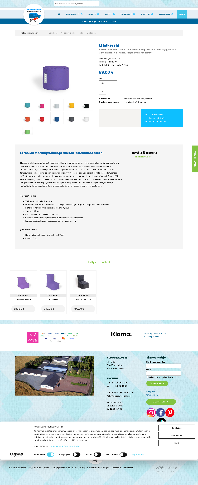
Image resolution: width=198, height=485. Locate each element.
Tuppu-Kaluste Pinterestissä (159, 445)
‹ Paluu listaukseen (28, 32)
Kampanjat (164, 14)
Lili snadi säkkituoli (23, 299)
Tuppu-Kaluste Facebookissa (159, 442)
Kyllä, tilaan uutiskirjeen (161, 377)
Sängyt (92, 14)
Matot (108, 14)
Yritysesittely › (152, 394)
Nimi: (148, 369)
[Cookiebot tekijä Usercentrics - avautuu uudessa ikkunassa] (16, 480)
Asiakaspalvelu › (151, 336)
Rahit (81, 33)
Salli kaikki (177, 453)
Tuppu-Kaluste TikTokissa (158, 436)
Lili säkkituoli (53, 299)
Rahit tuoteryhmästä (143, 157)
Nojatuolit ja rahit (68, 33)
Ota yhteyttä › (161, 402)
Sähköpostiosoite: (155, 362)
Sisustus (145, 14)
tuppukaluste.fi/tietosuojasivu (65, 471)
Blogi (182, 14)
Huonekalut (72, 14)
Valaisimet (126, 14)
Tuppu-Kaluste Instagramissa (159, 439)
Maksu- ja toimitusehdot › (155, 333)
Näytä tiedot (138, 480)
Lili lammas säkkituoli (83, 299)
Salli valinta (176, 461)
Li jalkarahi (91, 33)
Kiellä (176, 468)
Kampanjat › (151, 391)
